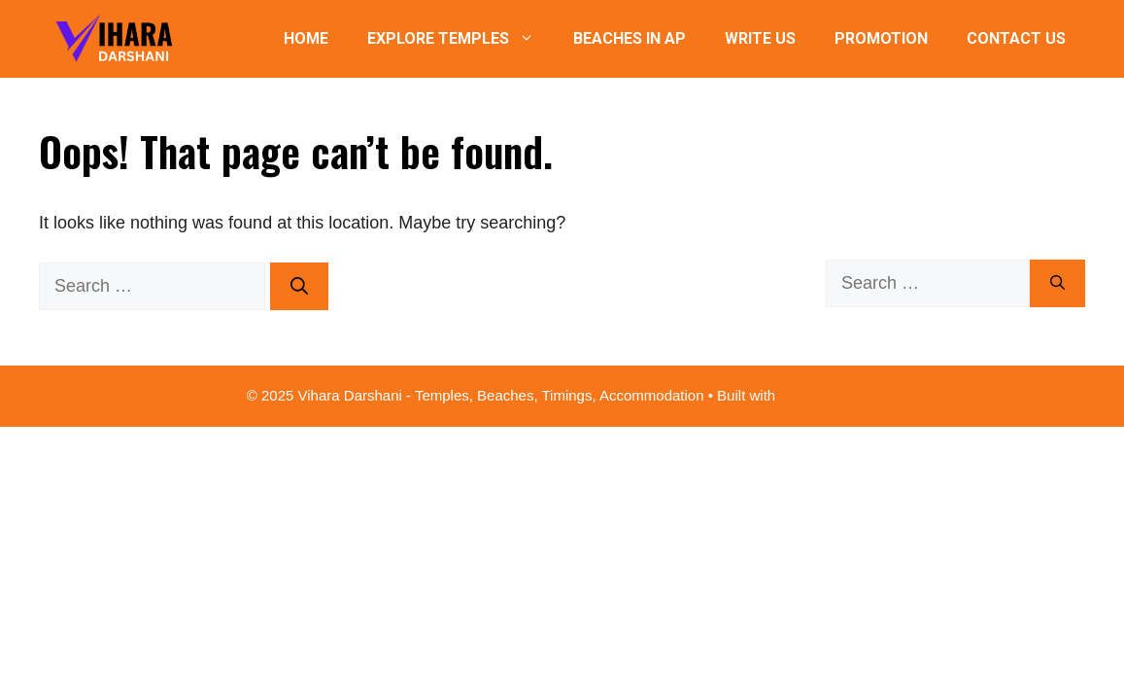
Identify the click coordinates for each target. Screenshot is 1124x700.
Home (306, 38)
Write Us (760, 38)
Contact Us (1016, 38)
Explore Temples (460, 39)
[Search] (299, 286)
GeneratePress (828, 395)
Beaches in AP (629, 38)
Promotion (881, 38)
